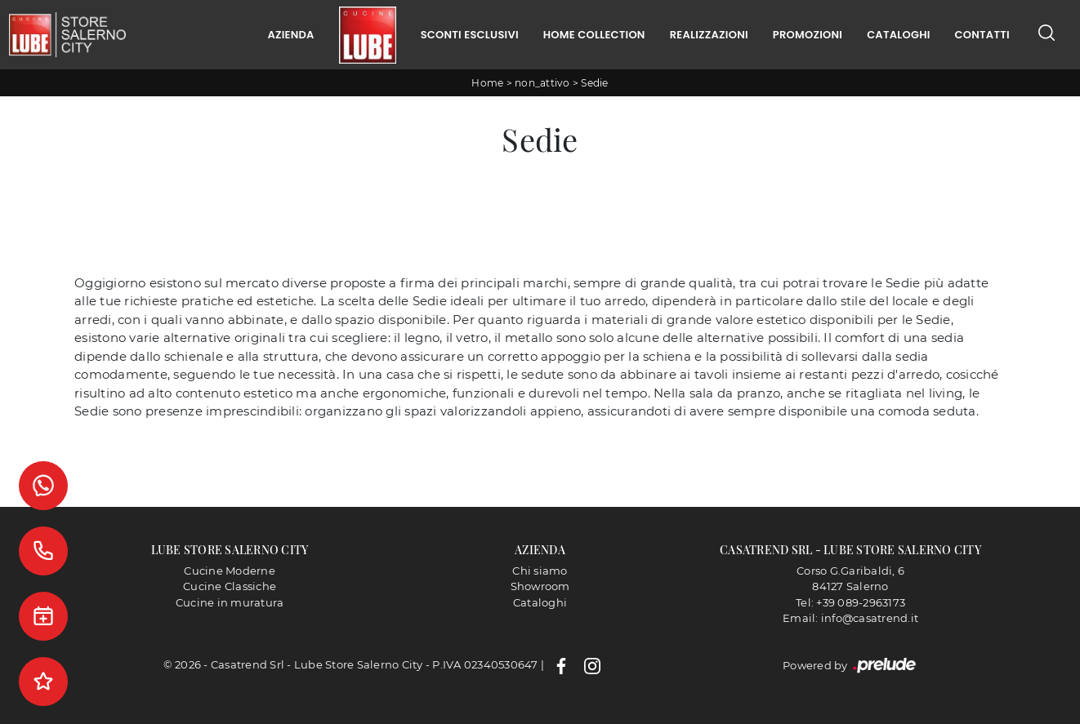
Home (487, 83)
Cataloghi (898, 34)
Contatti (982, 34)
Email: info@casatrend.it (850, 617)
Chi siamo (539, 570)
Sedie (594, 83)
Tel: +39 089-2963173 (850, 602)
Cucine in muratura (230, 602)
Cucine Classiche (229, 586)
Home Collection (594, 34)
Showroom (540, 586)
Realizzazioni (709, 34)
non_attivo (542, 83)
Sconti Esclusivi (470, 34)
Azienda (290, 34)
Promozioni (807, 34)
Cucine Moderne (229, 570)
